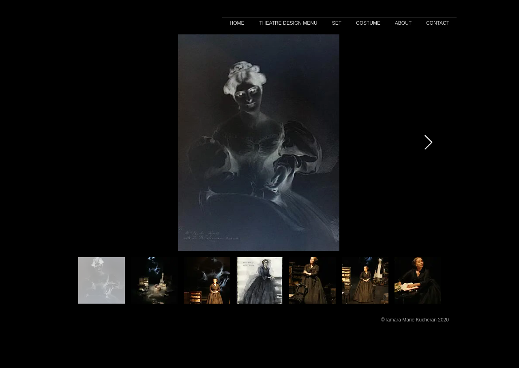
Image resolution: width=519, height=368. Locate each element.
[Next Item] (428, 143)
